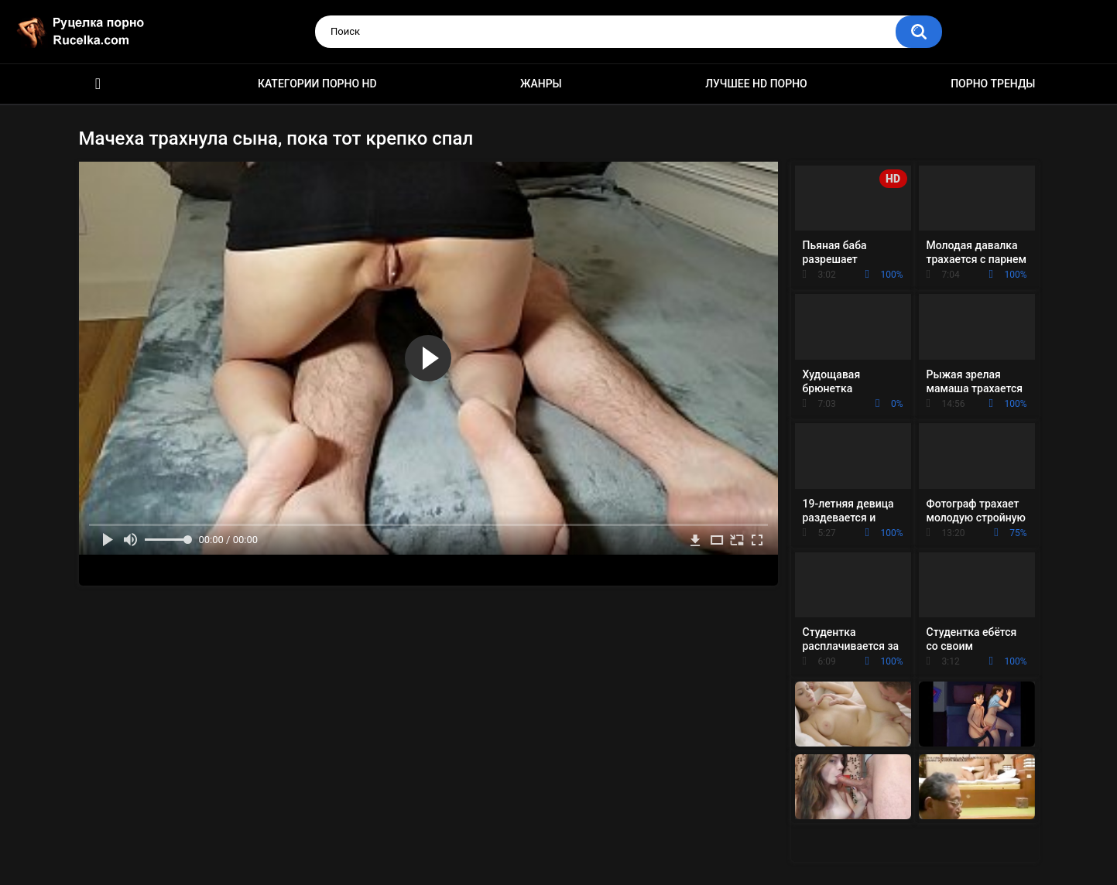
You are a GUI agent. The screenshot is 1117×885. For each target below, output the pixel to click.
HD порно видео (98, 84)
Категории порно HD (317, 83)
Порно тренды (993, 83)
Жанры (541, 83)
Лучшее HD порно (756, 83)
